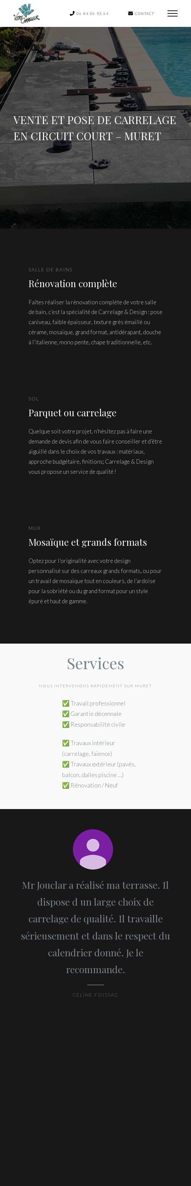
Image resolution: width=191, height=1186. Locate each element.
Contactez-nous (95, 1105)
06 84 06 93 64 (89, 13)
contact (141, 13)
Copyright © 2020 (61, 1158)
